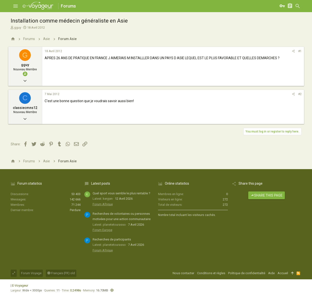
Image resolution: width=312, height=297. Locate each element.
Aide (271, 273)
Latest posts (100, 183)
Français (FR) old (61, 273)
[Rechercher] (298, 6)
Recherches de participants (112, 239)
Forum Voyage (31, 273)
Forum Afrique (103, 204)
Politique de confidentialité (246, 273)
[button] (15, 6)
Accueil (283, 273)
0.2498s (75, 290)
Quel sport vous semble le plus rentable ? (121, 193)
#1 (300, 51)
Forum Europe (102, 230)
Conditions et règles (211, 273)
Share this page (266, 195)
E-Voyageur (20, 285)
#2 (300, 94)
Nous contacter (183, 273)
